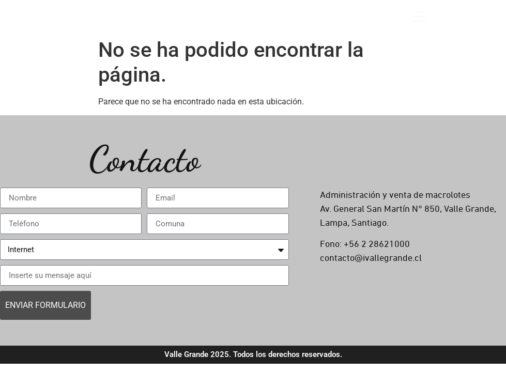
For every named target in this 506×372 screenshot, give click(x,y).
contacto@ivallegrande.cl (371, 258)
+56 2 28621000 (377, 244)
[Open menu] (419, 17)
